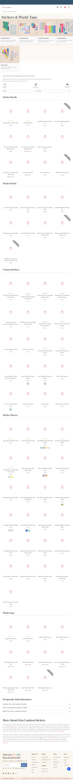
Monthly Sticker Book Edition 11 (45, 122)
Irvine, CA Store (45, 771)
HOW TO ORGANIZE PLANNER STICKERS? (15, 708)
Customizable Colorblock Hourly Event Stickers (10, 377)
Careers (33, 770)
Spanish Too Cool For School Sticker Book (11, 173)
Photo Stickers (45, 404)
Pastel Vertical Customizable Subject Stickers (62, 296)
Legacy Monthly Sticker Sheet (10, 441)
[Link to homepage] (7, 7)
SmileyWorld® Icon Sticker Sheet (11, 552)
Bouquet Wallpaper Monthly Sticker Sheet (28, 499)
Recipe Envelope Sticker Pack (10, 233)
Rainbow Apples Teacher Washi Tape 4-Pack (10, 689)
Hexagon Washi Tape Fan (45, 637)
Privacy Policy (32, 778)
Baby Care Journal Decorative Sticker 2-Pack (45, 234)
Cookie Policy (39, 778)
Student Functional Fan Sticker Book (45, 209)
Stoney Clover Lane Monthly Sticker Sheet (11, 471)
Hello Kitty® (61, 731)
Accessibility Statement (66, 778)
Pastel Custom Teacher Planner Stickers (62, 325)
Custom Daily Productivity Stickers (28, 377)
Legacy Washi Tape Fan (10, 639)
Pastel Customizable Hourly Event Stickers (28, 298)
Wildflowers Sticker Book (62, 173)
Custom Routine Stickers (11, 404)
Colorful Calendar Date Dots (11, 208)
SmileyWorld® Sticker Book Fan (62, 209)
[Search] (61, 7)
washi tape (57, 741)
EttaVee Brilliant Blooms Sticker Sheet (62, 577)
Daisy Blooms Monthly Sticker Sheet (45, 499)
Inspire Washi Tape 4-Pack (28, 688)
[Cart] (65, 7)
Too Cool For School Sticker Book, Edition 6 (28, 148)
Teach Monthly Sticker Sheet (28, 525)
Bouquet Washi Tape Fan (62, 637)
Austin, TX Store (45, 769)
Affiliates (33, 765)
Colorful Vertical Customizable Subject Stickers (45, 296)
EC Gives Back (34, 767)
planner (11, 728)
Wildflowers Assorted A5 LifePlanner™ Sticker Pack (10, 260)
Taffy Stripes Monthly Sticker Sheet (45, 469)
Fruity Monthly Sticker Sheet (11, 525)
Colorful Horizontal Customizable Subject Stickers (10, 323)
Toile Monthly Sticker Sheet (28, 441)
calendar (32, 729)
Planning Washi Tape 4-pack (45, 688)
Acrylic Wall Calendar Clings (28, 233)
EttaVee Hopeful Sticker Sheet (28, 577)
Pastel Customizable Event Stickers (62, 352)
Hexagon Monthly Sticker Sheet (62, 469)
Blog (32, 772)
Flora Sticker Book (45, 173)
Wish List (55, 760)
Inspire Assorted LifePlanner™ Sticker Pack (62, 234)
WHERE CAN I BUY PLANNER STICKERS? (15, 711)
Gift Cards (56, 765)
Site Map (55, 767)
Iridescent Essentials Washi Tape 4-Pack (62, 663)
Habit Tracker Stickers (62, 376)
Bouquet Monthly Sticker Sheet (11, 498)
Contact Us (66, 765)
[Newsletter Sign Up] (12, 765)
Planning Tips (44, 762)
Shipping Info (66, 757)
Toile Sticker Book (27, 123)
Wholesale (33, 760)
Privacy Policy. (23, 768)
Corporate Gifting (35, 762)
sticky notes (52, 741)
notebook (15, 728)
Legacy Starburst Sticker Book (10, 123)
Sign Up (24, 765)
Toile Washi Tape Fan (28, 639)
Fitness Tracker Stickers (28, 349)
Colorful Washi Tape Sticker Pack (11, 663)
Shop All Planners (45, 757)
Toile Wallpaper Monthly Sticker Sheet (45, 442)
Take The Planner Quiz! (46, 760)
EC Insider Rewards (57, 757)
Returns (65, 760)
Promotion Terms (58, 778)
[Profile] (57, 7)
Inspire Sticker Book (28, 173)
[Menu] (68, 7)
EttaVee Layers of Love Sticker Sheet (10, 603)
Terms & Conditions (17, 768)
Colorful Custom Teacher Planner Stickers (45, 325)
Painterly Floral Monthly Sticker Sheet (28, 469)
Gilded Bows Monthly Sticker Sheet (62, 499)
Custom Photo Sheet (28, 404)
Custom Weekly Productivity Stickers (45, 377)
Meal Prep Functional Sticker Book (45, 148)
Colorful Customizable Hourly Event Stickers (10, 296)
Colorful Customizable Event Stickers (45, 352)
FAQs (65, 762)
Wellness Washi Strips (28, 662)
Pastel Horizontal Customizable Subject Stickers (28, 323)
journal (20, 728)
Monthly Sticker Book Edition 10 (62, 122)
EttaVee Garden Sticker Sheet (62, 551)
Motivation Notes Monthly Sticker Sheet (45, 526)
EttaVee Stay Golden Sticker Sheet (45, 577)
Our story (34, 757)
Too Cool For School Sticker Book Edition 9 (11, 148)
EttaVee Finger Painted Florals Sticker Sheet (28, 552)
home (4, 11)
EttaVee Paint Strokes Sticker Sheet (45, 552)
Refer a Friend (56, 762)
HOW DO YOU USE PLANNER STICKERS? (15, 704)
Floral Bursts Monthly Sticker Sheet (62, 442)
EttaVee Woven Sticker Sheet (10, 577)
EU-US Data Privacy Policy (48, 778)
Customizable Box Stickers (11, 349)
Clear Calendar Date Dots (62, 404)
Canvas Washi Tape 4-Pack (45, 662)
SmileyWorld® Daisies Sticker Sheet (62, 526)
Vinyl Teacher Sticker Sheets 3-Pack (28, 209)
